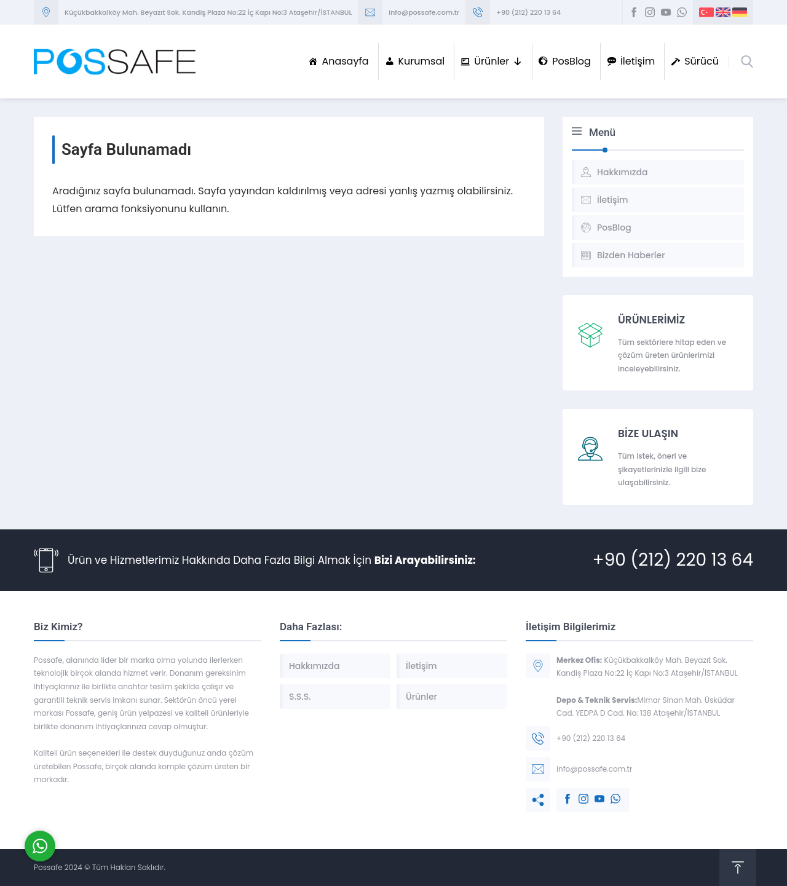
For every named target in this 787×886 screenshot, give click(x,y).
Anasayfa (345, 61)
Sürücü (701, 61)
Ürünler (498, 61)
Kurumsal (421, 61)
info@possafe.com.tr (424, 12)
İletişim (637, 61)
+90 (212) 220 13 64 (528, 12)
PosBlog (571, 61)
